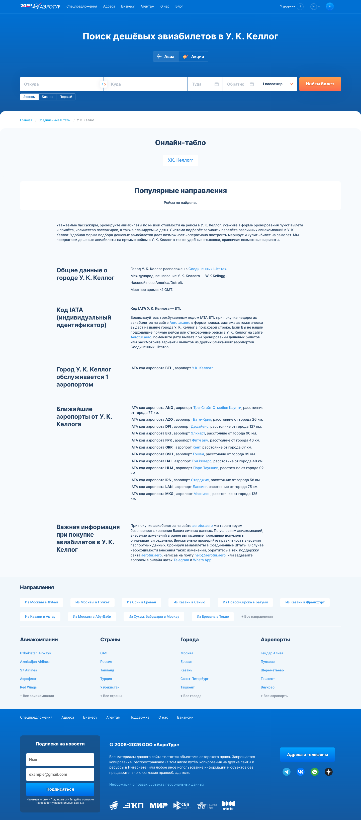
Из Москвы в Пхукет (92, 602)
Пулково (268, 662)
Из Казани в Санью (189, 602)
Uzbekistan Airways (35, 653)
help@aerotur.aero (210, 555)
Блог (179, 7)
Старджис (200, 480)
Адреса (109, 7)
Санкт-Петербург (194, 679)
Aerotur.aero (179, 323)
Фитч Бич (200, 440)
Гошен (198, 454)
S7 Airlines (28, 670)
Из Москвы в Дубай (41, 602)
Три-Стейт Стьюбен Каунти (217, 408)
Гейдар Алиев (272, 653)
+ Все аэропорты (275, 696)
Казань (186, 670)
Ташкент (187, 687)
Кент (196, 447)
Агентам (147, 7)
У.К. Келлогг (180, 160)
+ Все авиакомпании (37, 696)
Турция (106, 679)
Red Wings (28, 687)
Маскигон (202, 494)
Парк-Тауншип (205, 468)
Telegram (181, 560)
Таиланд (107, 670)
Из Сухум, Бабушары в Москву (154, 617)
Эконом (29, 97)
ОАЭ (103, 653)
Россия (106, 662)
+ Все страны (111, 696)
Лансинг (200, 487)
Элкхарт (198, 433)
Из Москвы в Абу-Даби (92, 617)
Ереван (186, 662)
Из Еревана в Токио (213, 617)
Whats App (202, 560)
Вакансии (185, 717)
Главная (26, 120)
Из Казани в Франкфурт (305, 602)
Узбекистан (110, 687)
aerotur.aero (202, 526)
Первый (65, 97)
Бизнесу (127, 7)
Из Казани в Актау (40, 617)
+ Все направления (257, 617)
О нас (164, 7)
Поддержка (139, 717)
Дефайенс (200, 426)
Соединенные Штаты (54, 120)
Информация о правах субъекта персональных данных (156, 784)
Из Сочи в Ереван (141, 602)
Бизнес (47, 97)
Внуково (268, 687)
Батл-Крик (202, 419)
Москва (186, 653)
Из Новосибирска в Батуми (245, 602)
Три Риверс (201, 461)
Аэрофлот (28, 679)
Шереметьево (272, 670)
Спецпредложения (81, 7)
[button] (292, 6)
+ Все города (191, 696)
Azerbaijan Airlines (35, 662)
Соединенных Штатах (207, 269)
